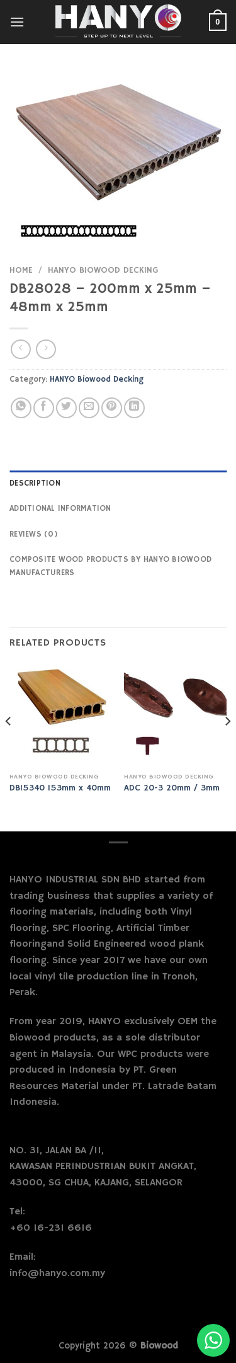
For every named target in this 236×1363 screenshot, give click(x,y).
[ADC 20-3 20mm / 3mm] (175, 715)
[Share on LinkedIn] (134, 407)
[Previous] (9, 746)
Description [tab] (34, 483)
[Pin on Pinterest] (111, 407)
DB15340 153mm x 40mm (60, 788)
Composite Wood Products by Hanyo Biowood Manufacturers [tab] (110, 565)
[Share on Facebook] (43, 407)
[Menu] (17, 21)
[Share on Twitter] (66, 407)
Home (21, 270)
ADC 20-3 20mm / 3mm (172, 788)
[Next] (227, 746)
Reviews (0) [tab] (33, 534)
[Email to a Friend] (89, 407)
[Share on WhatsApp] (21, 407)
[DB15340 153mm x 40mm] (60, 715)
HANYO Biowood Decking (103, 270)
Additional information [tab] (60, 508)
